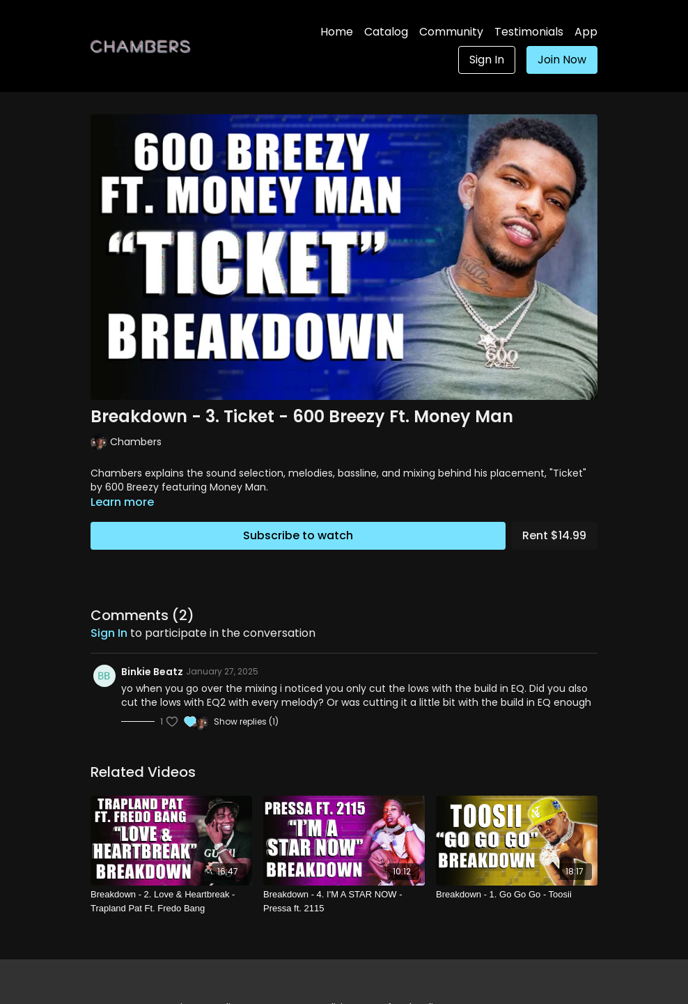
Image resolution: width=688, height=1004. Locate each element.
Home (336, 32)
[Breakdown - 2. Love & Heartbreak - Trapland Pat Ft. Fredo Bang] (171, 901)
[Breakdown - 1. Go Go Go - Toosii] (516, 895)
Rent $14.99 (554, 535)
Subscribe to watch (298, 535)
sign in (109, 633)
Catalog (386, 32)
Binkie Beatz (152, 672)
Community (451, 32)
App (585, 32)
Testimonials (528, 32)
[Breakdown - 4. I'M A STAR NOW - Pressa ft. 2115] (344, 901)
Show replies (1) (246, 721)
